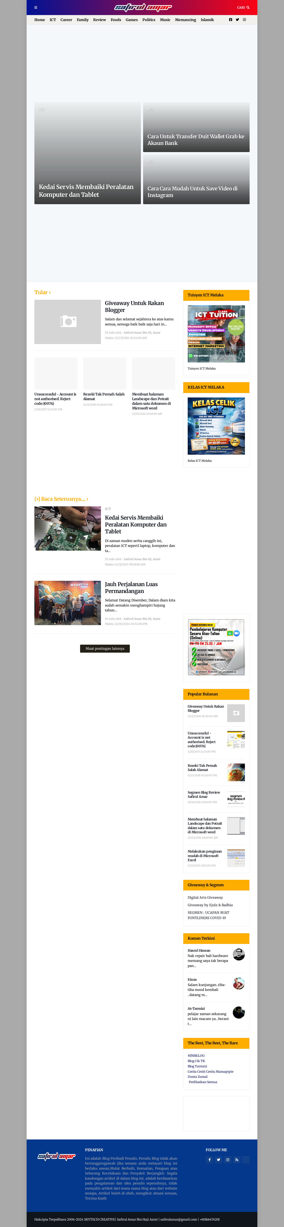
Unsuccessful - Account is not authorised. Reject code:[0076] (55, 399)
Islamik (207, 20)
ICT (53, 20)
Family (83, 20)
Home (39, 20)
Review (99, 20)
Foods (116, 20)
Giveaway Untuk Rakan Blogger (134, 306)
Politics (148, 20)
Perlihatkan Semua (203, 1082)
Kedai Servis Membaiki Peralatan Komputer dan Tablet (86, 190)
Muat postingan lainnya (105, 648)
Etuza (192, 979)
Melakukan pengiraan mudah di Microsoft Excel (205, 855)
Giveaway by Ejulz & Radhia (210, 905)
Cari (241, 8)
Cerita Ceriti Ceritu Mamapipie (210, 1072)
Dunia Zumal (197, 1077)
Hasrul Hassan (199, 950)
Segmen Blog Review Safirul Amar (204, 794)
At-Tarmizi (196, 1008)
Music (165, 20)
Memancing (185, 20)
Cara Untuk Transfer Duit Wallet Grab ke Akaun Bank (196, 139)
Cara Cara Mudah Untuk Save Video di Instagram (193, 191)
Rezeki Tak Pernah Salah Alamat (104, 396)
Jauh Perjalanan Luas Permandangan (131, 588)
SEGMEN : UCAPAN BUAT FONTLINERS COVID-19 (208, 915)
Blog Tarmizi (197, 1066)
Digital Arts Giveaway (205, 897)
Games (132, 20)
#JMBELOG (196, 1056)
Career (66, 20)
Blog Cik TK (196, 1061)
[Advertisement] (142, 63)
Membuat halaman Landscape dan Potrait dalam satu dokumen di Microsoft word (151, 401)
